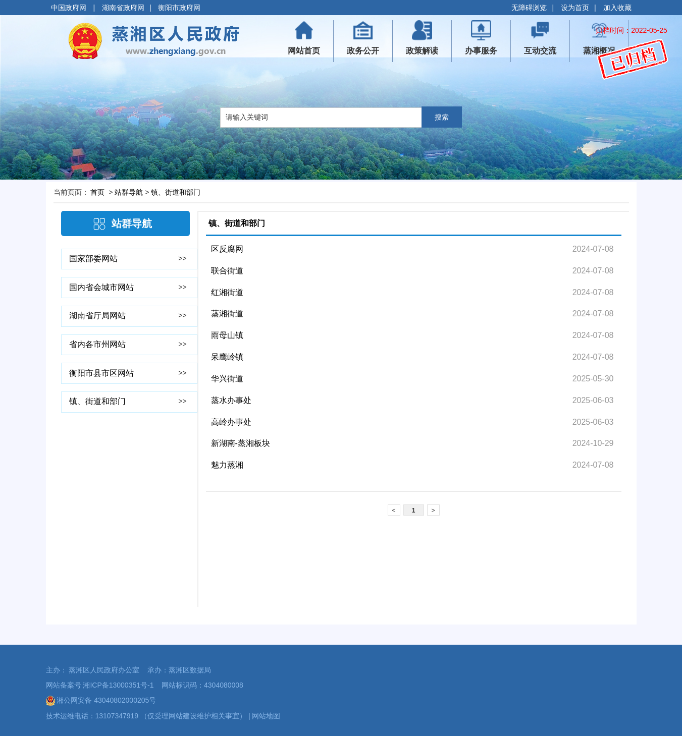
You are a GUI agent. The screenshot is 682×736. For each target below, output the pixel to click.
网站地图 (266, 716)
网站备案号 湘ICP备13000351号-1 (100, 685)
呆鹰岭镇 (227, 357)
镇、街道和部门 (175, 192)
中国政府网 (69, 8)
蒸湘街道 (227, 313)
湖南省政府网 (123, 8)
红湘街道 (227, 292)
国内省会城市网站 (101, 287)
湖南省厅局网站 (97, 315)
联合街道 (227, 270)
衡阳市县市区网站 (101, 373)
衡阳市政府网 (179, 8)
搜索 (442, 117)
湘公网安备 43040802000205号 (101, 700)
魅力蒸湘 (227, 465)
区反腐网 (227, 249)
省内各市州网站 (97, 344)
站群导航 (129, 192)
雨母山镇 (227, 335)
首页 (97, 192)
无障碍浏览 (529, 8)
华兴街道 (227, 378)
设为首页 (575, 8)
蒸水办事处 (231, 400)
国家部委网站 (93, 258)
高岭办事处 (231, 422)
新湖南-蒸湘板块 (240, 443)
